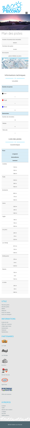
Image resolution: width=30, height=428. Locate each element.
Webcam (4, 310)
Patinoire (4, 330)
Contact (4, 406)
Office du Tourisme (7, 324)
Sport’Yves (4, 384)
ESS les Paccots (6, 375)
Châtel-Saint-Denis (6, 326)
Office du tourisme (6, 394)
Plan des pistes (5, 305)
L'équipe (4, 411)
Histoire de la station (7, 409)
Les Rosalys (5, 355)
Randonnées (5, 332)
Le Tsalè (4, 345)
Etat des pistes (5, 306)
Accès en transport (6, 314)
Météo (3, 308)
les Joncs (4, 365)
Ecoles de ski (5, 322)
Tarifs (3, 407)
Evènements (5, 328)
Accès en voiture (6, 312)
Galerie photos (5, 415)
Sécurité (4, 413)
